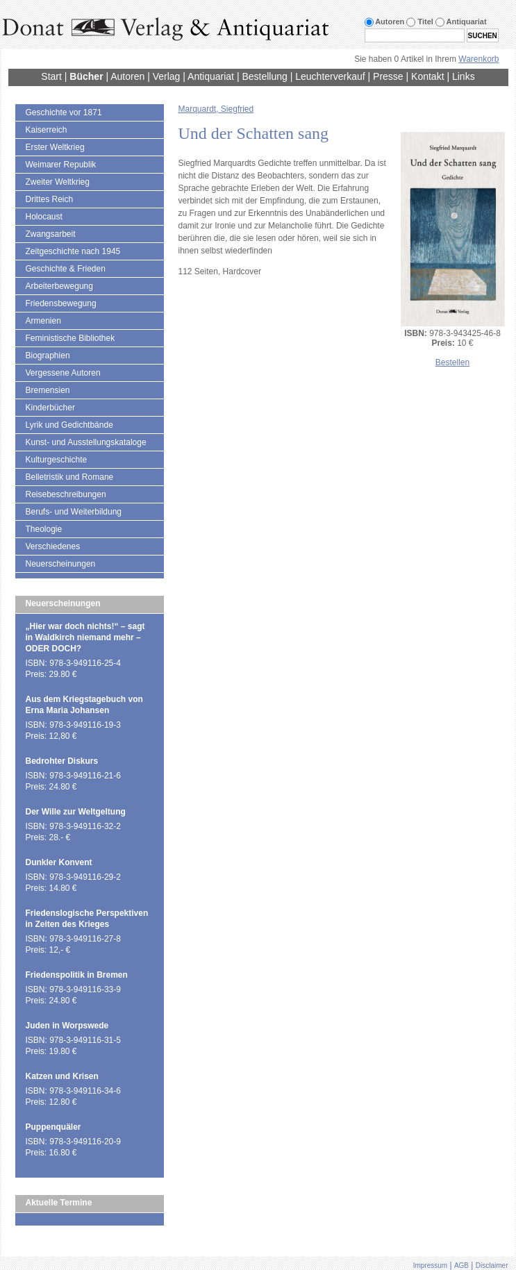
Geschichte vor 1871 (64, 112)
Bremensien (48, 390)
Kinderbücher (50, 407)
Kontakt (427, 76)
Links (463, 76)
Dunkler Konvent (59, 862)
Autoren (127, 76)
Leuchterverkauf (330, 76)
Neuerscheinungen (61, 564)
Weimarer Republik (61, 164)
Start (51, 76)
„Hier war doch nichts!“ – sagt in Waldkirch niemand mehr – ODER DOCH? (85, 637)
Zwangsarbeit (51, 234)
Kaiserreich (46, 130)
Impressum (430, 1265)
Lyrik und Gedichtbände (69, 425)
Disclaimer (492, 1265)
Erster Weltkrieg (55, 147)
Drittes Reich (50, 199)
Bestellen (452, 362)
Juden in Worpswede (67, 1025)
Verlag (167, 76)
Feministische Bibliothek (70, 338)
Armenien (43, 321)
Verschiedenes (53, 546)
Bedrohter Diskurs (62, 761)
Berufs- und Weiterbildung (74, 512)
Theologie (44, 529)
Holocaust (44, 217)
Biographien (48, 355)
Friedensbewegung (61, 303)
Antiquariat (211, 76)
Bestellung (264, 76)
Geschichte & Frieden (66, 269)
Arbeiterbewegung (59, 286)
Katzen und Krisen (62, 1076)
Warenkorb (478, 59)
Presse (388, 76)
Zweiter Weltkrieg (58, 182)
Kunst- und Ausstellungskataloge (86, 442)
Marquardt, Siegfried (216, 109)
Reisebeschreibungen (66, 494)
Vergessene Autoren (63, 373)
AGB (461, 1265)
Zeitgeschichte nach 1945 (73, 251)
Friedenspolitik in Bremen (77, 975)
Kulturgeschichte (57, 460)
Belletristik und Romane (70, 477)
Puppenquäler (53, 1127)
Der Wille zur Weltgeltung (76, 812)
